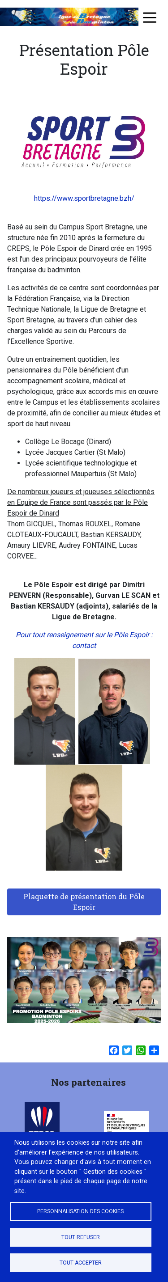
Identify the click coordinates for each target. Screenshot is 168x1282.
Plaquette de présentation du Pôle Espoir (84, 902)
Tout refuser (80, 1237)
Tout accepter (81, 1263)
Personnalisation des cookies (80, 1211)
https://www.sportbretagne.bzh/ (84, 198)
